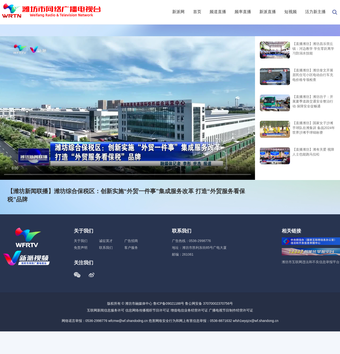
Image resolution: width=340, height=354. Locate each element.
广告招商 (131, 241)
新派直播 (267, 11)
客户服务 (131, 248)
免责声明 (80, 248)
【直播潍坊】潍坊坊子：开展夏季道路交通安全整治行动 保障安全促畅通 (312, 101)
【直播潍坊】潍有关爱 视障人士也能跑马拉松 (313, 151)
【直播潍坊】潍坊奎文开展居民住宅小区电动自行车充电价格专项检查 (312, 75)
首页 (197, 11)
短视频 (290, 11)
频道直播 (218, 11)
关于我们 (80, 241)
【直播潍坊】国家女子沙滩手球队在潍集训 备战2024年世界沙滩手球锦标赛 (313, 127)
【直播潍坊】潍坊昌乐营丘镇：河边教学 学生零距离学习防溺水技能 (313, 48)
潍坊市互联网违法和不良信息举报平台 (311, 262)
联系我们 (106, 248)
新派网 (178, 11)
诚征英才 (106, 241)
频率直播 (243, 11)
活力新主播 (315, 11)
